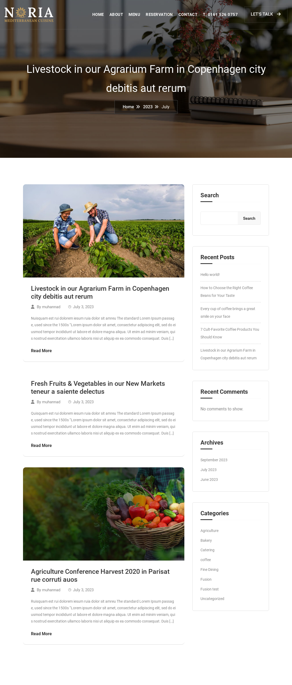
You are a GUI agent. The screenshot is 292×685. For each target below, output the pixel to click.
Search (209, 199)
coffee (205, 563)
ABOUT (117, 16)
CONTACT (188, 16)
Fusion (206, 582)
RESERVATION (160, 16)
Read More (41, 353)
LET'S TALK (266, 15)
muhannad (51, 310)
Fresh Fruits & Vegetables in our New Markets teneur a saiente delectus (98, 390)
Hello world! (210, 278)
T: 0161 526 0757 (220, 16)
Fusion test (209, 592)
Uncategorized (212, 602)
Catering (207, 553)
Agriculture (209, 533)
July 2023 (208, 473)
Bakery (206, 543)
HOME (98, 16)
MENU (135, 16)
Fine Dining (209, 572)
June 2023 (209, 482)
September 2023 (213, 463)
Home (128, 109)
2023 (148, 109)
